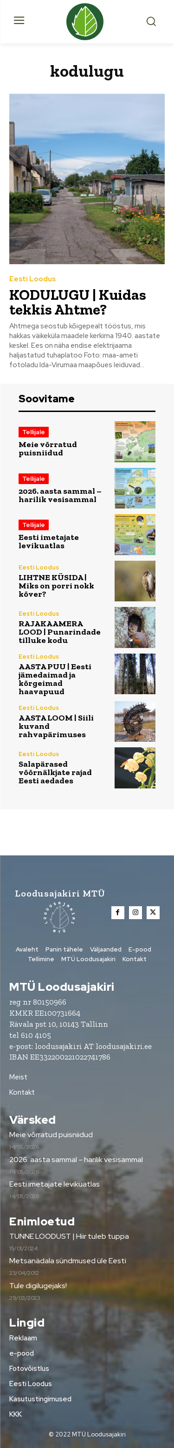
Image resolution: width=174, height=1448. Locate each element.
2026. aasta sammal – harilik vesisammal (60, 495)
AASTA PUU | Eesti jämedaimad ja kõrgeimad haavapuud (55, 679)
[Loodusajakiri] (87, 21)
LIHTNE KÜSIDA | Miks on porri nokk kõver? (56, 585)
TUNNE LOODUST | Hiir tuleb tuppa (69, 1236)
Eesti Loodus (32, 279)
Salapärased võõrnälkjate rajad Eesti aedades (55, 772)
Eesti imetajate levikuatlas (49, 541)
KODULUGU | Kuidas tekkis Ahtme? (77, 302)
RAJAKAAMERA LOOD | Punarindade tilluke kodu (60, 631)
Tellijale (33, 432)
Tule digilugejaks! (38, 1285)
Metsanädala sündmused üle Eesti (67, 1261)
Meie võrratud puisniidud (48, 448)
